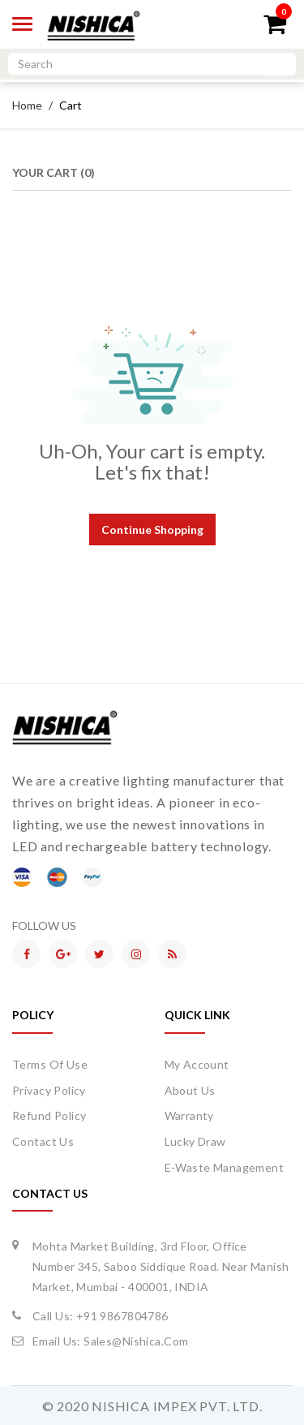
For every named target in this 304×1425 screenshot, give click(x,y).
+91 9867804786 (122, 1316)
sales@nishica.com (135, 1341)
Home (27, 105)
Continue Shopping (152, 529)
